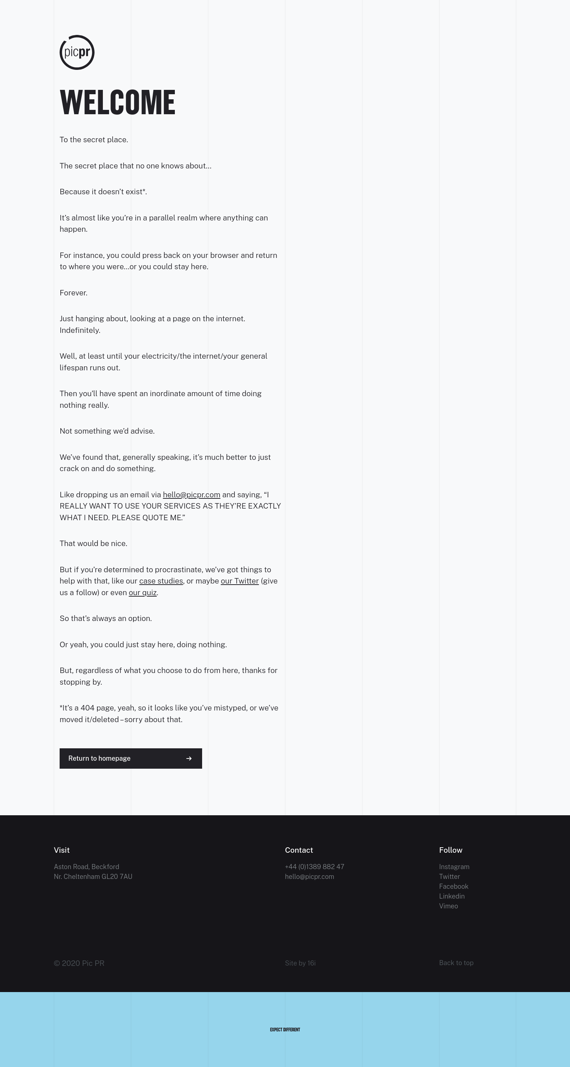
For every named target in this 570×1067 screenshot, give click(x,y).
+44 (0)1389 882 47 (314, 867)
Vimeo (448, 906)
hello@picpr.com (191, 494)
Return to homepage (99, 758)
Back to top (456, 963)
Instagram (454, 867)
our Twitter (240, 580)
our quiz (143, 592)
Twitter (449, 876)
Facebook (454, 886)
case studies (161, 580)
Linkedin (452, 896)
